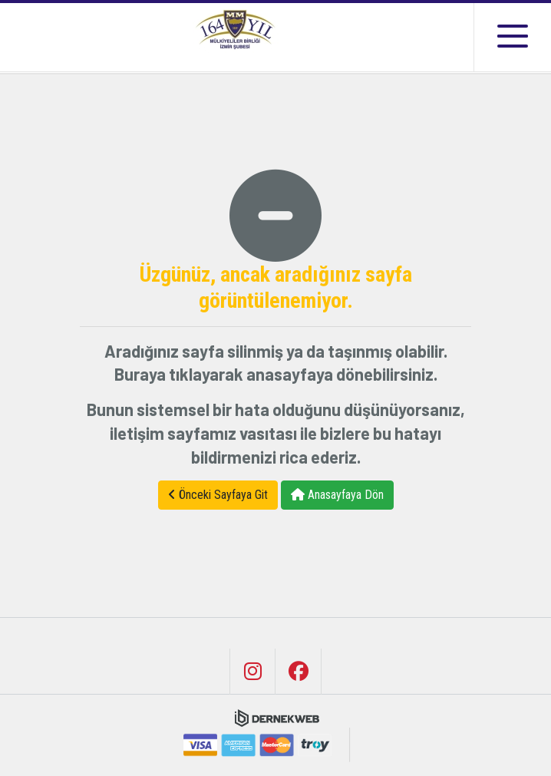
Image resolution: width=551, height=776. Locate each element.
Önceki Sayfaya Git (218, 494)
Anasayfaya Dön (337, 494)
